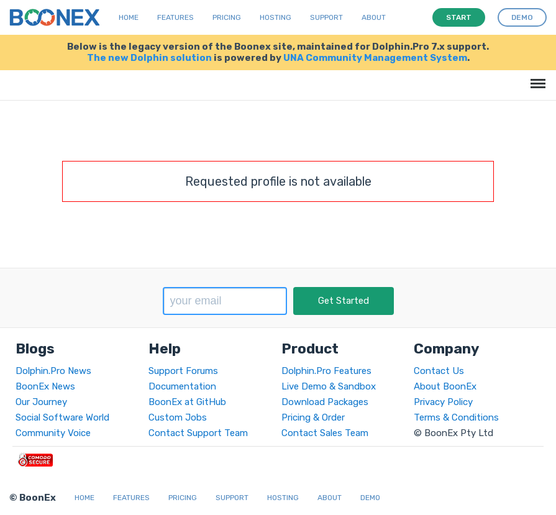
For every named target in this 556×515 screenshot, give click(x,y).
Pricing (226, 17)
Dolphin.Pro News (53, 370)
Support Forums (183, 370)
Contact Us (439, 370)
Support (326, 17)
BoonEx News (45, 386)
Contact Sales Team (324, 433)
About (374, 17)
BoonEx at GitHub (187, 402)
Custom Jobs (177, 417)
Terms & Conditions (456, 417)
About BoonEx (445, 386)
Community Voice (53, 433)
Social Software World (62, 417)
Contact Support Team (198, 433)
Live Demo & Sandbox (328, 386)
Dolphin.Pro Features (326, 370)
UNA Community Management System (375, 57)
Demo (370, 497)
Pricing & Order (313, 417)
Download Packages (324, 402)
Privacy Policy (443, 402)
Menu (535, 77)
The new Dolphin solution (149, 57)
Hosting (275, 17)
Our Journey (41, 402)
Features (175, 17)
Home (129, 17)
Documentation (182, 386)
